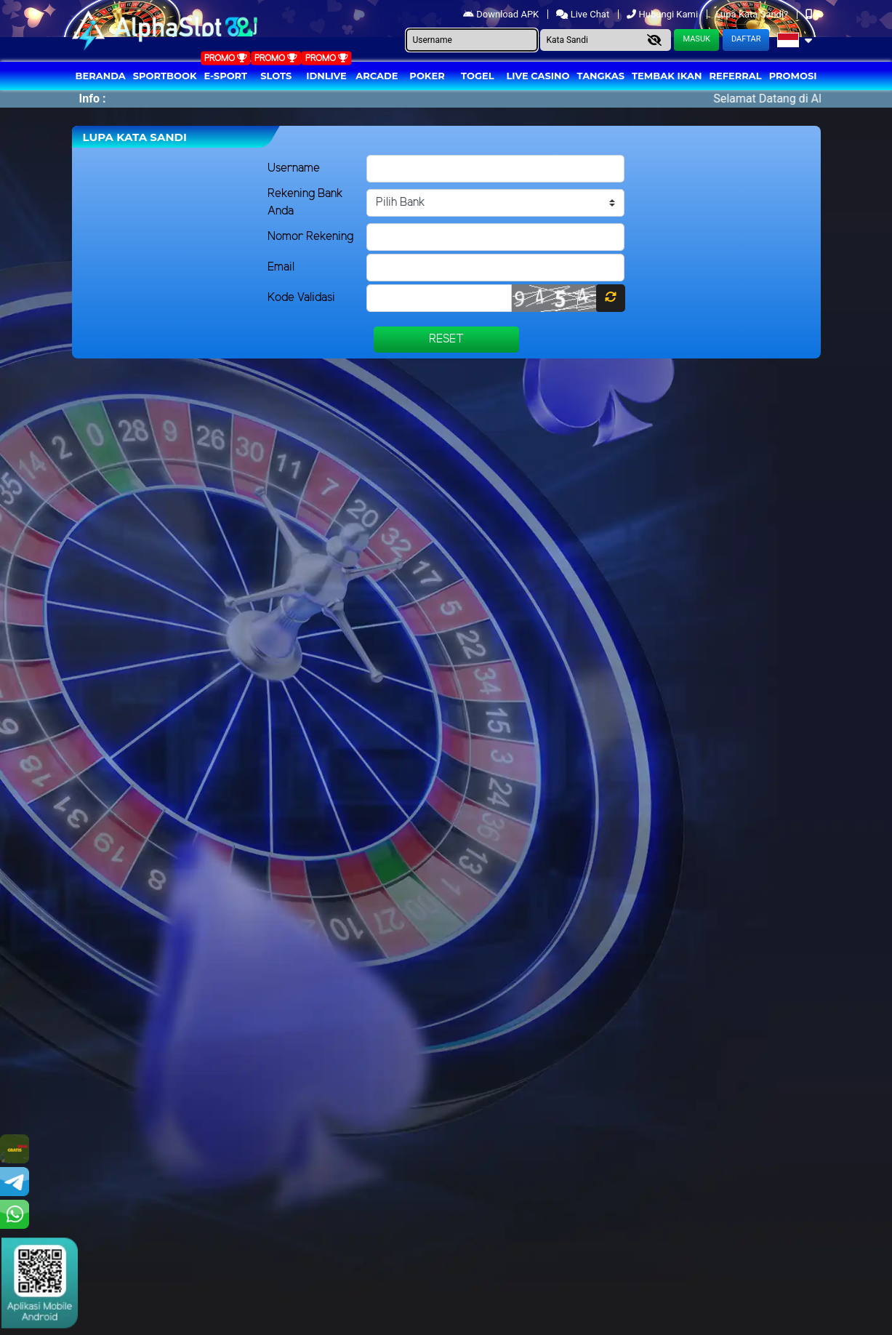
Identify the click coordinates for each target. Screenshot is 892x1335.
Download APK (502, 14)
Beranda (101, 75)
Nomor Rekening (310, 237)
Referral (735, 75)
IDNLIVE (326, 75)
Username (294, 168)
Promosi (793, 75)
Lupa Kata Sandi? (752, 14)
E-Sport (226, 75)
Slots (276, 75)
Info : (92, 98)
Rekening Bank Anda (305, 202)
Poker (426, 75)
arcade (376, 75)
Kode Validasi (301, 298)
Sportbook (165, 75)
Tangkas (601, 75)
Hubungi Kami (663, 14)
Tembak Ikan (667, 75)
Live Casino (537, 75)
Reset (446, 339)
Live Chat (583, 14)
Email (281, 267)
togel (477, 75)
